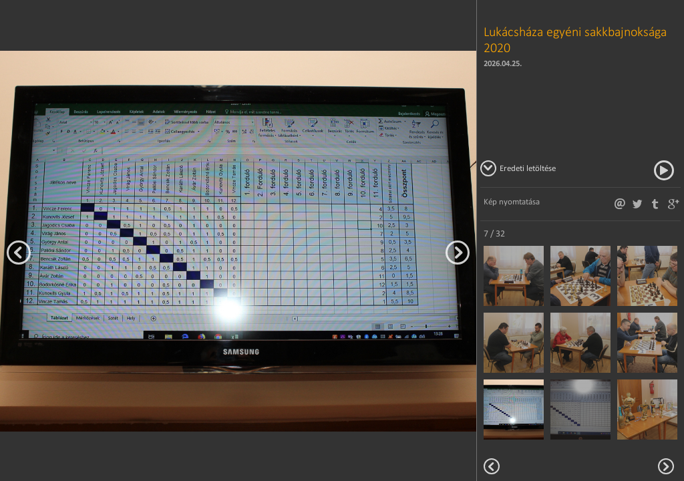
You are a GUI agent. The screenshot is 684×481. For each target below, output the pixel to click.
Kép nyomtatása (512, 201)
